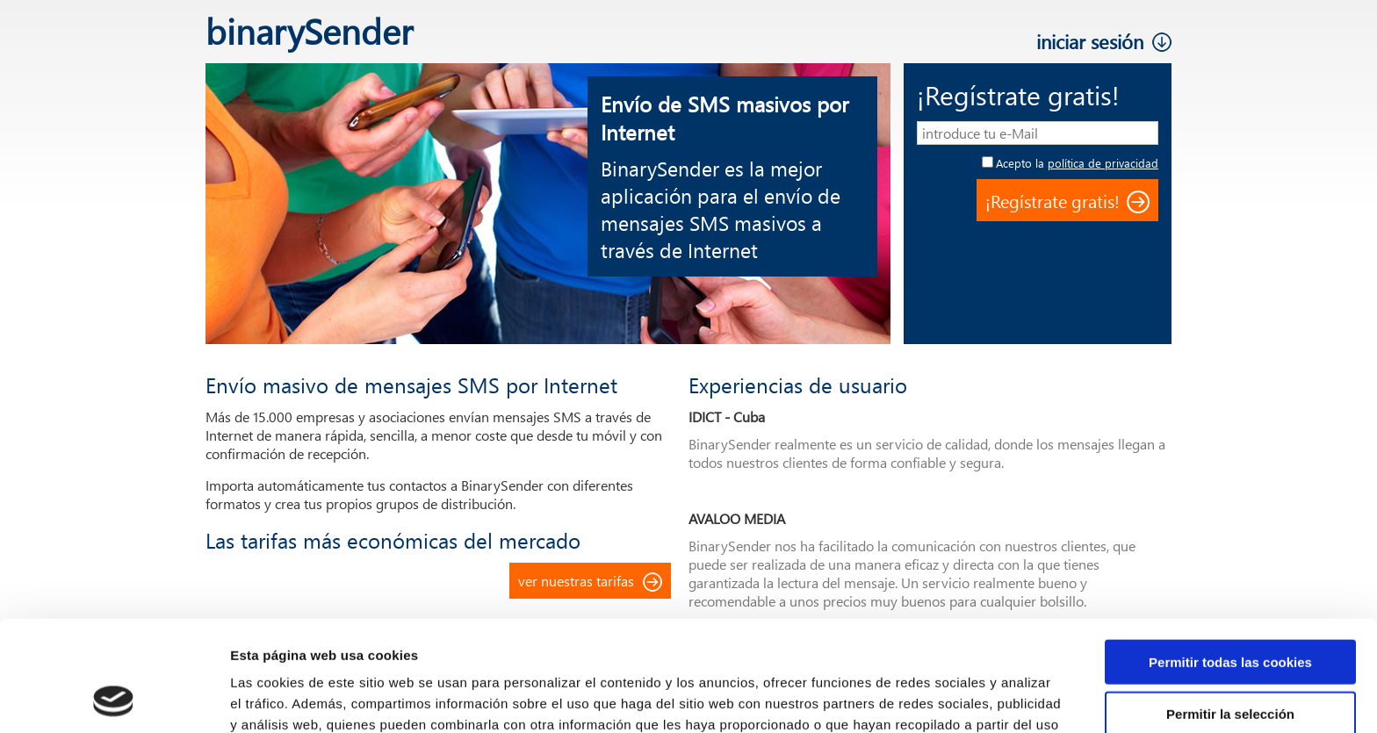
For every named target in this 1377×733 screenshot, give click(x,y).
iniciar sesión (1089, 41)
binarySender (309, 30)
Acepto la (1077, 162)
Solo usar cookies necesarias (1230, 660)
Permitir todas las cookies (1230, 557)
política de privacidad (1103, 162)
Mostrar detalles (943, 698)
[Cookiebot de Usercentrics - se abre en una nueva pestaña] (114, 699)
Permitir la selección (1230, 609)
